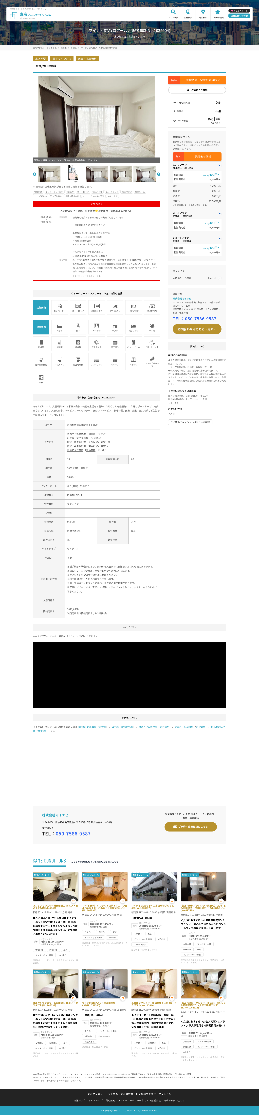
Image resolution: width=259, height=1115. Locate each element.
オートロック (83, 191)
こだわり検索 (218, 17)
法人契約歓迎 (56, 196)
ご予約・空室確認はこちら (193, 826)
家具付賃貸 (127, 191)
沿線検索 (188, 17)
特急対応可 (112, 196)
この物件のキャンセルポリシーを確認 (190, 422)
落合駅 (92, 433)
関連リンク (80, 1100)
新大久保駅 (83, 438)
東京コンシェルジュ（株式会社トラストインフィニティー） (105, 944)
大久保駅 (93, 442)
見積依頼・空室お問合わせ (203, 80)
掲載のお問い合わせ (174, 1100)
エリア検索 (173, 17)
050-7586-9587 (201, 318)
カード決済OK (40, 196)
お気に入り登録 (199, 90)
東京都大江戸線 (75, 450)
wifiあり (70, 191)
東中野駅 (93, 446)
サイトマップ (96, 1100)
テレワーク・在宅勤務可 (93, 196)
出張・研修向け (72, 196)
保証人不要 (97, 191)
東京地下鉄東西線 (76, 433)
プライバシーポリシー (130, 1100)
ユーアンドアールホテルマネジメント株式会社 (55, 961)
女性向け (38, 191)
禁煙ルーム (140, 191)
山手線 (70, 438)
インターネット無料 (54, 191)
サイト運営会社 (152, 1100)
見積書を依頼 (203, 157)
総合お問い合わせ (239, 15)
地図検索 (203, 17)
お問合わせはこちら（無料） (197, 329)
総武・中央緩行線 (76, 442)
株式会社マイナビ (182, 298)
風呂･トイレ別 (112, 191)
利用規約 (110, 1100)
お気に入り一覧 (240, 10)
